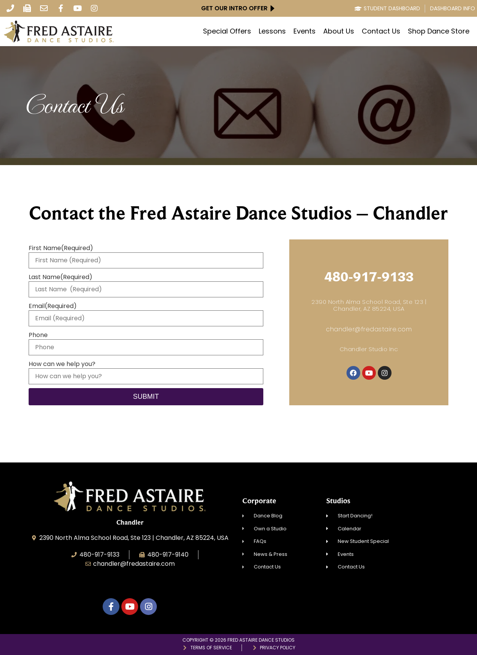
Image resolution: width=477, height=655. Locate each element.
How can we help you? (62, 364)
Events (304, 31)
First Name (61, 248)
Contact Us (381, 31)
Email (53, 306)
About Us (338, 31)
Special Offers (227, 31)
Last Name (60, 277)
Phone (38, 335)
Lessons (272, 31)
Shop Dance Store (438, 31)
